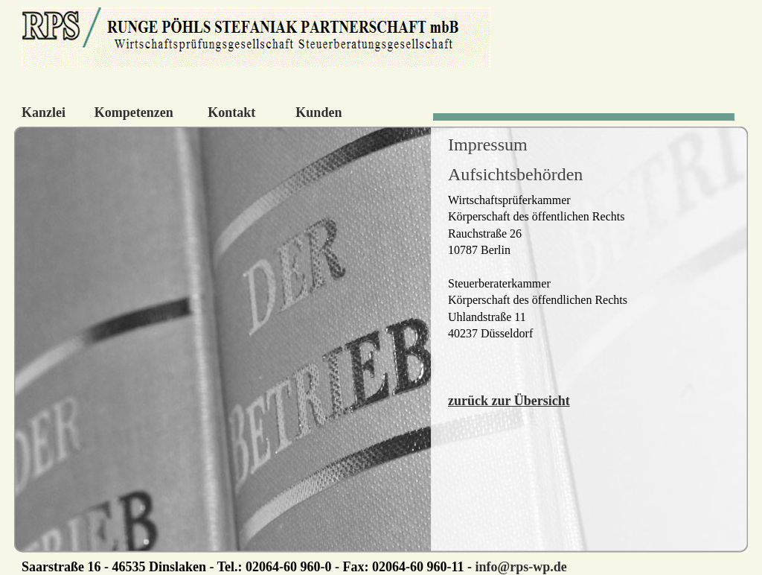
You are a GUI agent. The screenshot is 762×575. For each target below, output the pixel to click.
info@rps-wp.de (520, 566)
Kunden (318, 112)
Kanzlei (43, 112)
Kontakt (231, 112)
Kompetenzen (134, 112)
